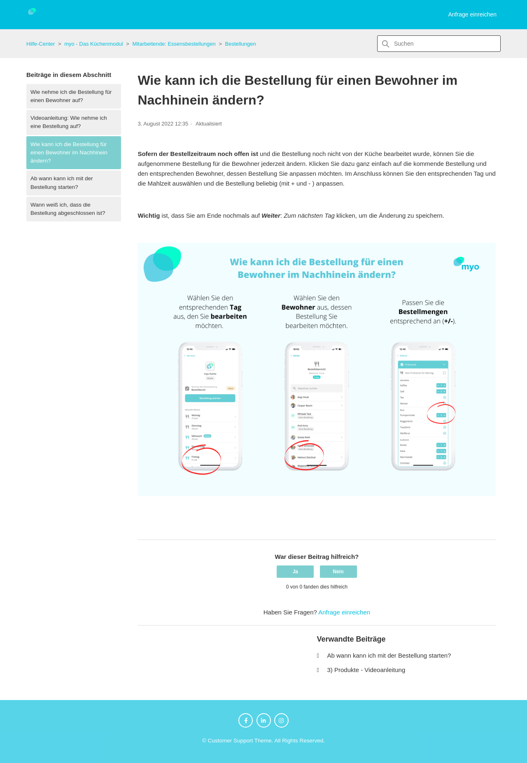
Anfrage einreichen (472, 14)
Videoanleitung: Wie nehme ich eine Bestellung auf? (68, 122)
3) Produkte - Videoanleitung (366, 669)
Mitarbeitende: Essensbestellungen (173, 44)
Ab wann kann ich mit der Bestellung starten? (61, 182)
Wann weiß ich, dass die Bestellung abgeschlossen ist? (67, 209)
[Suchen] (439, 43)
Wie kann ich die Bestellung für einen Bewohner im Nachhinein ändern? (68, 152)
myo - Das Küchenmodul (93, 44)
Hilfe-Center (40, 44)
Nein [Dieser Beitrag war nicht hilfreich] (338, 572)
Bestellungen (240, 44)
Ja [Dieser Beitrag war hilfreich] (295, 572)
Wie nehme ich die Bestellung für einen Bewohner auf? (71, 96)
